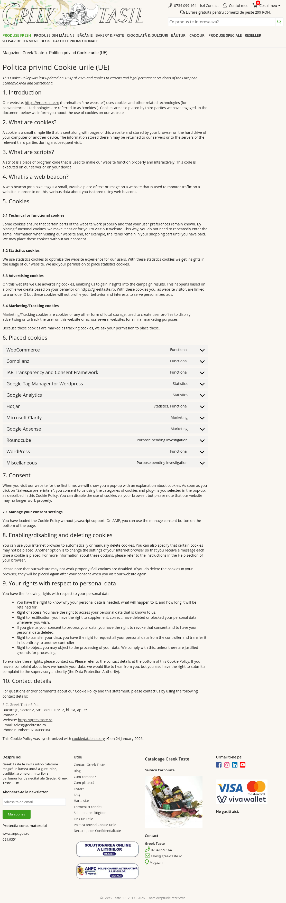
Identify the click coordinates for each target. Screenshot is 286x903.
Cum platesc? (84, 782)
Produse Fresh (17, 35)
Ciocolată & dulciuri (147, 35)
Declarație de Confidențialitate (97, 830)
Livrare (79, 788)
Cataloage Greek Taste (167, 759)
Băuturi (179, 35)
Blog (45, 41)
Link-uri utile (83, 818)
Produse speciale (225, 35)
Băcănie (85, 35)
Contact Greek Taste (89, 764)
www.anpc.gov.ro (16, 833)
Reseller (253, 35)
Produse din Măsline (54, 35)
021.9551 (10, 839)
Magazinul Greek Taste (23, 52)
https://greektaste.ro (42, 102)
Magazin (154, 862)
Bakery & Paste (110, 35)
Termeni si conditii (88, 806)
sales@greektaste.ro (163, 856)
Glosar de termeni (20, 41)
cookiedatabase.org (88, 738)
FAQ (77, 794)
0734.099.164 (158, 850)
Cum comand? (85, 776)
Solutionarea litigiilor (90, 812)
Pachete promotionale (75, 41)
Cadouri (197, 35)
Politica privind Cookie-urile (95, 824)
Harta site (81, 800)
